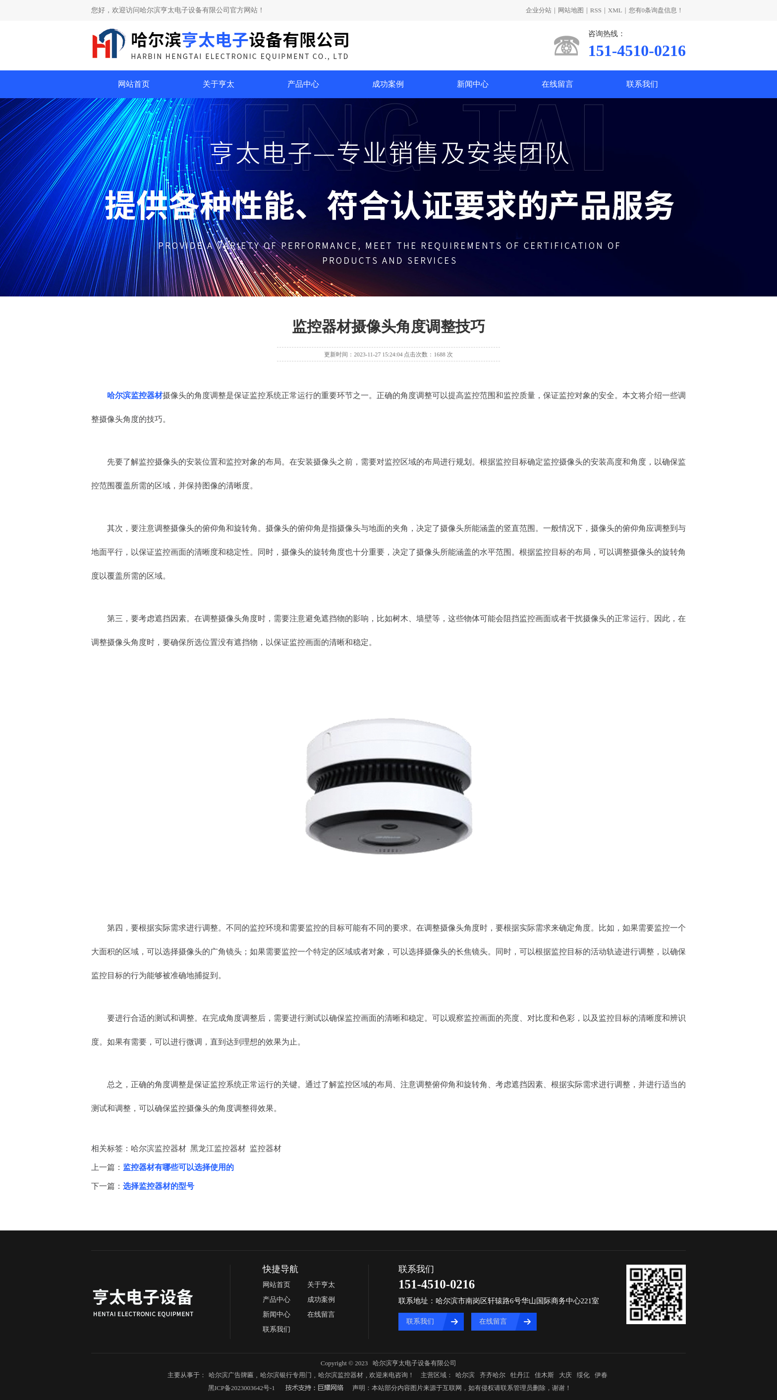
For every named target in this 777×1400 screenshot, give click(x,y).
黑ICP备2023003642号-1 (241, 1388)
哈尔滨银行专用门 (286, 1375)
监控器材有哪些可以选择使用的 (178, 1167)
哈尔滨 (465, 1375)
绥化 (583, 1375)
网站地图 (571, 10)
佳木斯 (544, 1375)
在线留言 (557, 84)
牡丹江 (520, 1375)
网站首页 (134, 84)
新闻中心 (473, 84)
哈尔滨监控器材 (340, 1375)
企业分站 (539, 10)
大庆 (565, 1375)
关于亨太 (218, 84)
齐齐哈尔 (492, 1375)
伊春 (601, 1375)
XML (615, 10)
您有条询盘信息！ (656, 10)
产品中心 (303, 84)
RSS (596, 10)
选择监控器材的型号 (158, 1186)
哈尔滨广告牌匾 (231, 1375)
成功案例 (388, 84)
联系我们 (642, 84)
